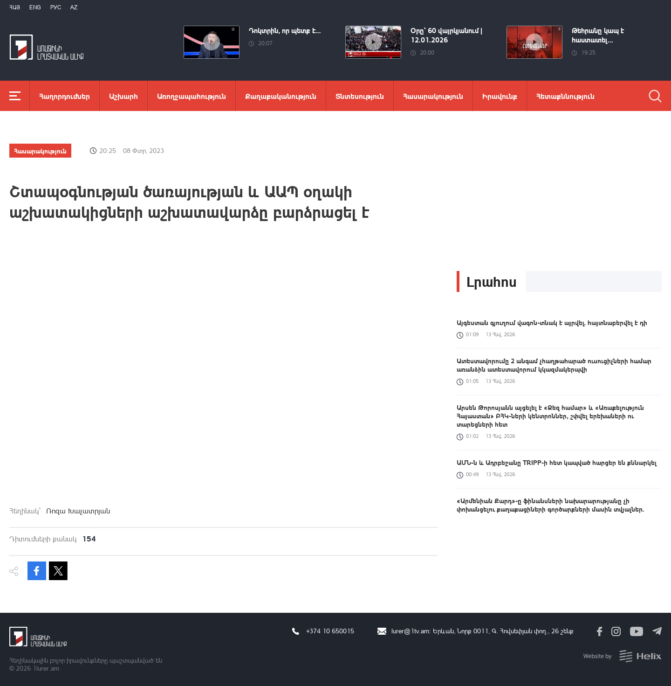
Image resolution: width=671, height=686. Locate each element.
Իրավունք (499, 96)
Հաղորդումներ (64, 96)
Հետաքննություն (565, 96)
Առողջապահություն (191, 96)
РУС (55, 7)
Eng (35, 7)
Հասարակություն (433, 96)
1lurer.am (46, 668)
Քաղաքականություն (280, 96)
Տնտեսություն (360, 96)
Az (73, 7)
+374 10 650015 (330, 631)
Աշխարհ (123, 96)
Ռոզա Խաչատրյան (78, 510)
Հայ (14, 7)
